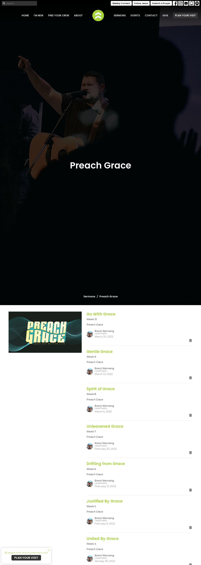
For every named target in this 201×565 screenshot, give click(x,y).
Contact (151, 15)
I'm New (38, 15)
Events (135, 15)
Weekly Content (121, 3)
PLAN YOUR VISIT (185, 15)
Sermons (120, 15)
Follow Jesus (141, 3)
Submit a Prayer (161, 3)
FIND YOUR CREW (58, 15)
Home (25, 15)
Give (165, 15)
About (78, 15)
